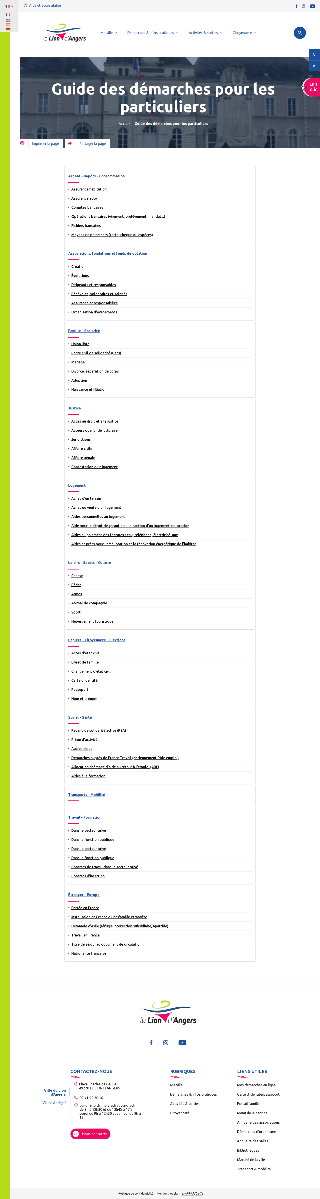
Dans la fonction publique (92, 840)
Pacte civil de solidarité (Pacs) (96, 353)
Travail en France (85, 935)
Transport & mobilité (254, 1169)
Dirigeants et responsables (93, 285)
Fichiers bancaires (86, 226)
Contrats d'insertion (88, 876)
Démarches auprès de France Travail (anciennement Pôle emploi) (125, 758)
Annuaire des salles (252, 1141)
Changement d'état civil (91, 671)
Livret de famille (85, 662)
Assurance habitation (89, 189)
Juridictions (81, 439)
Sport (76, 612)
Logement (77, 485)
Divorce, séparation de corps (95, 371)
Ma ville (176, 1085)
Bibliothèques (248, 1150)
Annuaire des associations (258, 1122)
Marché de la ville (251, 1160)
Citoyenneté (179, 1113)
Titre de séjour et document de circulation (106, 944)
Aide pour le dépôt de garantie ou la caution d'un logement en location (130, 526)
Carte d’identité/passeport (258, 1094)
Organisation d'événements (94, 312)
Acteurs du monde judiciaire (94, 430)
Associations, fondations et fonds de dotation (107, 253)
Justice (74, 408)
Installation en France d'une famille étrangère (109, 917)
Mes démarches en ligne (256, 1085)
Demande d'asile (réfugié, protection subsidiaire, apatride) (119, 926)
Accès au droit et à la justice (94, 421)
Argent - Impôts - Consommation (96, 176)
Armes (76, 594)
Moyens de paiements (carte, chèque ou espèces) (112, 235)
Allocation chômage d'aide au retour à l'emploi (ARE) (115, 767)
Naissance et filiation (88, 389)
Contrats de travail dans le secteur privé (104, 867)
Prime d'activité (84, 740)
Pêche (76, 585)
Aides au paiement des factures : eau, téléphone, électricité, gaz (124, 535)
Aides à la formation (88, 776)
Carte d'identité (84, 680)
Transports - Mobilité (86, 795)
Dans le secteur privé (88, 830)
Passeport (79, 690)
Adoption (79, 380)
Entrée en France (85, 908)
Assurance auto (84, 198)
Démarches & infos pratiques (193, 1094)
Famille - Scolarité (84, 331)
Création (78, 267)
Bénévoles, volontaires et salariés (99, 294)
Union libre (80, 344)
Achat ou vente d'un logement (96, 507)
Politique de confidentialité (135, 1193)
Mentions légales (168, 1193)
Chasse (77, 576)
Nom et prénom (84, 699)
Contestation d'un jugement (94, 467)
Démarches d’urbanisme (256, 1132)
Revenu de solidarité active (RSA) (98, 730)
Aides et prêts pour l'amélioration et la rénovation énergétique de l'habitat (133, 544)
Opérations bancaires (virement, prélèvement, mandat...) (118, 217)
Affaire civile (81, 449)
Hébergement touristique (92, 621)
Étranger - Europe (84, 895)
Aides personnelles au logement (98, 517)
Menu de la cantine (252, 1113)
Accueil (124, 124)
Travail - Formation (84, 817)
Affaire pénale (83, 458)
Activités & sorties (185, 1104)
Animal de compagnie (89, 603)
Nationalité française (88, 953)
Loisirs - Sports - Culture (89, 563)
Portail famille (248, 1104)
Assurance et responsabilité (94, 303)
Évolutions (80, 276)
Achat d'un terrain (86, 498)
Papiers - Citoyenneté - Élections (96, 640)
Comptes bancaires (87, 207)
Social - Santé (80, 717)
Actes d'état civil (85, 653)
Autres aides (81, 749)
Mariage (78, 362)
